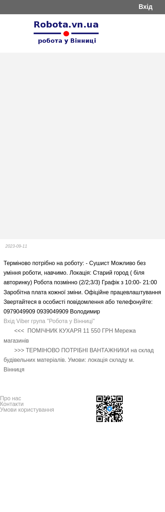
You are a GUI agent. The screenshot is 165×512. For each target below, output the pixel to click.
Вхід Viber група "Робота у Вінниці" (49, 321)
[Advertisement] (82, 145)
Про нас (10, 398)
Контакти (12, 404)
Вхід (146, 7)
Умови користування (27, 410)
